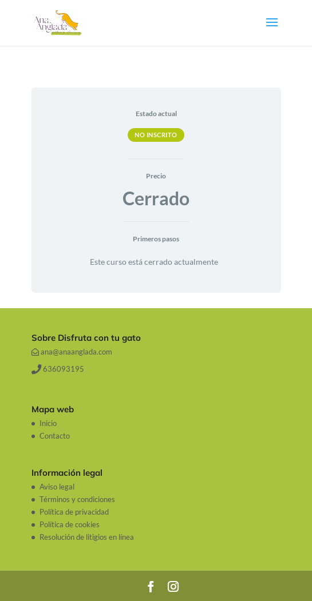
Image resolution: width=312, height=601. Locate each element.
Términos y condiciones (77, 499)
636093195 (57, 368)
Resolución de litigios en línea (87, 537)
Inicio (48, 423)
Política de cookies (70, 524)
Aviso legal (57, 486)
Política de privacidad (74, 511)
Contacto (55, 435)
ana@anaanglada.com (71, 351)
